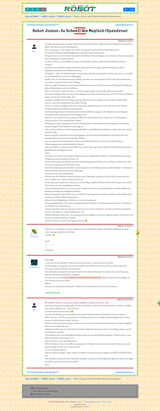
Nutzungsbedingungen (92, 401)
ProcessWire (85, 407)
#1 (132, 41)
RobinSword (34, 267)
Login (132, 9)
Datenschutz (107, 401)
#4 (132, 299)
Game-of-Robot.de (52, 292)
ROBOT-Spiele (48, 16)
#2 (132, 226)
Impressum (78, 401)
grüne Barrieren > (124, 25)
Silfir (34, 51)
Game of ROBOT (32, 16)
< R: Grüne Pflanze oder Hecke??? (43, 25)
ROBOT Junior (64, 16)
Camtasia (66, 277)
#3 (132, 257)
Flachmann (34, 236)
